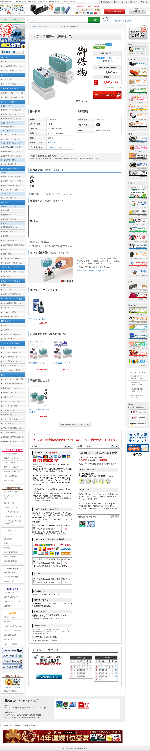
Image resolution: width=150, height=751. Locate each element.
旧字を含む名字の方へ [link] (12, 467)
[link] (38, 311)
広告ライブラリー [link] (10, 639)
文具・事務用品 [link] (8, 424)
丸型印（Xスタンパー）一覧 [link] (13, 97)
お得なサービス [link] (9, 581)
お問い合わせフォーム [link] (12, 601)
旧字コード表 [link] (9, 503)
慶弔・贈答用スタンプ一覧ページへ (75, 424)
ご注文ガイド (107, 2)
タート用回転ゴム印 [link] (10, 357)
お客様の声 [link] (8, 606)
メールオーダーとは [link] (11, 463)
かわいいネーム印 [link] (9, 392)
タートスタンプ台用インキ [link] (12, 352)
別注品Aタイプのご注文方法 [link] (12, 497)
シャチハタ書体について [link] (13, 472)
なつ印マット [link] (7, 330)
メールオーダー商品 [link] (10, 406)
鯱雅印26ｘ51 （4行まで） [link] (12, 156)
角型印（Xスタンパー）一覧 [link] (13, 93)
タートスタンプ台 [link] (9, 348)
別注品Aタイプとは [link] (11, 492)
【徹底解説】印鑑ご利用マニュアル (137, 390)
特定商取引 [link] (8, 548)
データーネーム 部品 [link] (10, 190)
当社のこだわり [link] (9, 617)
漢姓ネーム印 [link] (7, 397)
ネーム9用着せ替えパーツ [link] (12, 66)
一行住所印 (117, 21)
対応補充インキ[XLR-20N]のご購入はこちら (96, 271)
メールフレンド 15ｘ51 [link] (11, 135)
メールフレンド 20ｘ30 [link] (11, 139)
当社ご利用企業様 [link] (10, 635)
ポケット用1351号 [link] (9, 164)
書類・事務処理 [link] (8, 240)
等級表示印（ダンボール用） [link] (13, 263)
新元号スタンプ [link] (8, 232)
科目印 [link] (5, 236)
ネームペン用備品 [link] (9, 84)
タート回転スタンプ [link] (10, 361)
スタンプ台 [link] (7, 290)
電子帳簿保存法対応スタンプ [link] (13, 437)
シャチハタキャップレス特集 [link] (13, 379)
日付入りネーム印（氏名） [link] (12, 176)
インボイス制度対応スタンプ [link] (13, 433)
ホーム (145, 2)
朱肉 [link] (4, 325)
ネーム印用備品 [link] (8, 70)
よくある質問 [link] (9, 592)
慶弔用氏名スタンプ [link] (10, 215)
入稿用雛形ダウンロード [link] (13, 516)
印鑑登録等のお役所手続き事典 (137, 384)
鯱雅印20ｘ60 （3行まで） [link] (12, 151)
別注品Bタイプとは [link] (11, 507)
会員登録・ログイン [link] (11, 572)
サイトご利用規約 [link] (10, 557)
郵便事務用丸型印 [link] (9, 219)
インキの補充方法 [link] (10, 476)
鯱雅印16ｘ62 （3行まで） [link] (12, 147)
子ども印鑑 (127, 21)
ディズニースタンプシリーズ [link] (13, 401)
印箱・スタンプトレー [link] (11, 339)
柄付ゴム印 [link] (7, 276)
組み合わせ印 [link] (7, 127)
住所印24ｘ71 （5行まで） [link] (12, 119)
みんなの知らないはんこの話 (137, 396)
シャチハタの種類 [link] (10, 454)
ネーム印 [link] (6, 61)
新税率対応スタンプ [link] (10, 227)
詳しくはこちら (56, 147)
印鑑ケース (107, 21)
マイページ (120, 2)
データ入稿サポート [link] (11, 512)
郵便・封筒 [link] (7, 249)
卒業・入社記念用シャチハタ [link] (13, 428)
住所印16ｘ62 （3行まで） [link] (12, 110)
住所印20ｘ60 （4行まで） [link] (12, 114)
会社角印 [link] (6, 210)
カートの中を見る (115, 11)
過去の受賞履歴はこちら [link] (13, 691)
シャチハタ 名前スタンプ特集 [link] (13, 441)
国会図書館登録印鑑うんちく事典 (137, 377)
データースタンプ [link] (9, 198)
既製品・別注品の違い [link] (12, 458)
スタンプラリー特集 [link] (10, 419)
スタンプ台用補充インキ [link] (11, 294)
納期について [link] (9, 543)
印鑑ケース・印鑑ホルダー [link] (12, 334)
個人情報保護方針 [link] (10, 561)
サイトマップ (132, 2)
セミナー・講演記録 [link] (11, 644)
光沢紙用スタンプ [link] (9, 415)
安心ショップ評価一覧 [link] (12, 630)
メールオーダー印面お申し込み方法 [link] (13, 522)
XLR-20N (51, 143)
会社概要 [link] (7, 621)
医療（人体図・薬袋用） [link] (11, 258)
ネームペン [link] (7, 79)
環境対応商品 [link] (9, 480)
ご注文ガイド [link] (9, 534)
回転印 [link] (13, 272)
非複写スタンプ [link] (8, 410)
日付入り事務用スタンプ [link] (11, 185)
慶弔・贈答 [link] (7, 254)
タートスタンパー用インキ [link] (12, 370)
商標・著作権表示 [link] (10, 552)
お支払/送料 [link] (8, 539)
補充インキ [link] (7, 285)
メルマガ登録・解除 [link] (11, 577)
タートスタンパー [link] (9, 366)
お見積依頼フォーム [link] (11, 597)
